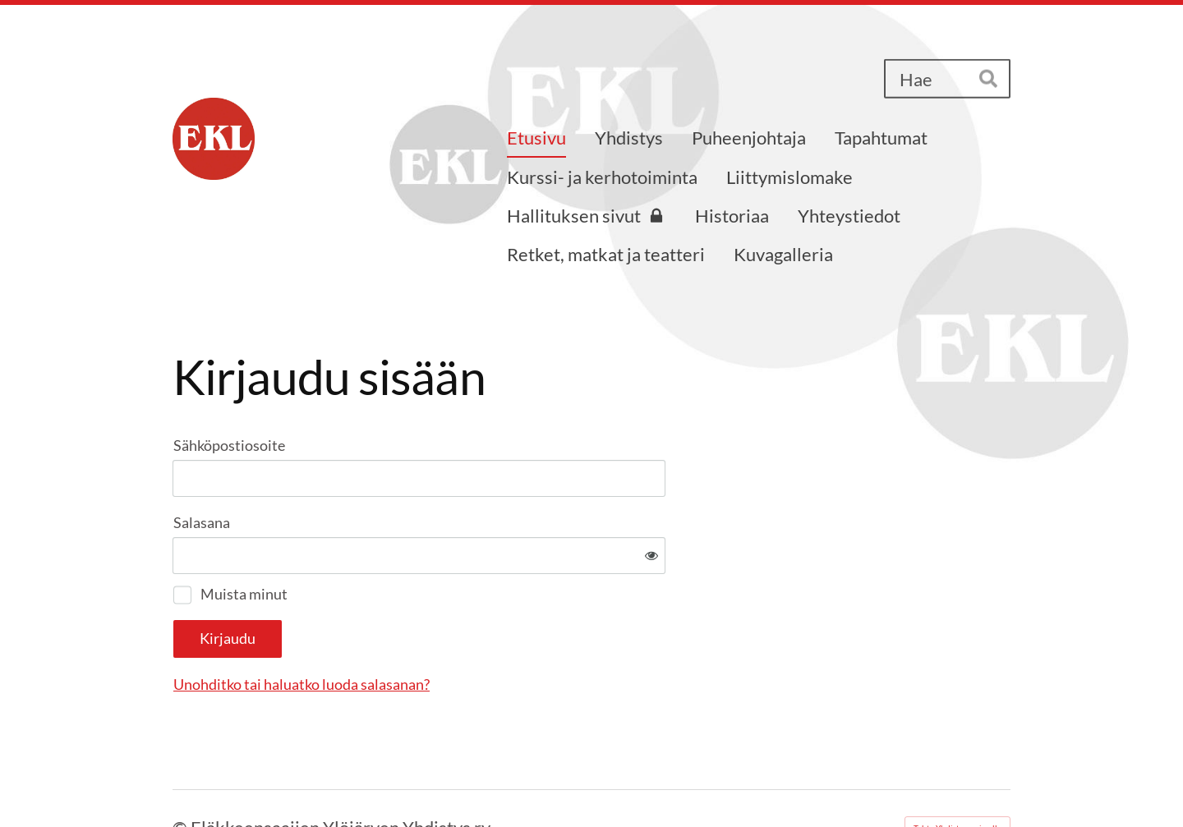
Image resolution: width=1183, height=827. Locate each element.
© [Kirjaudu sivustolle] (182, 773)
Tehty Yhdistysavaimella (957, 774)
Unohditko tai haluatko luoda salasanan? (479, 631)
